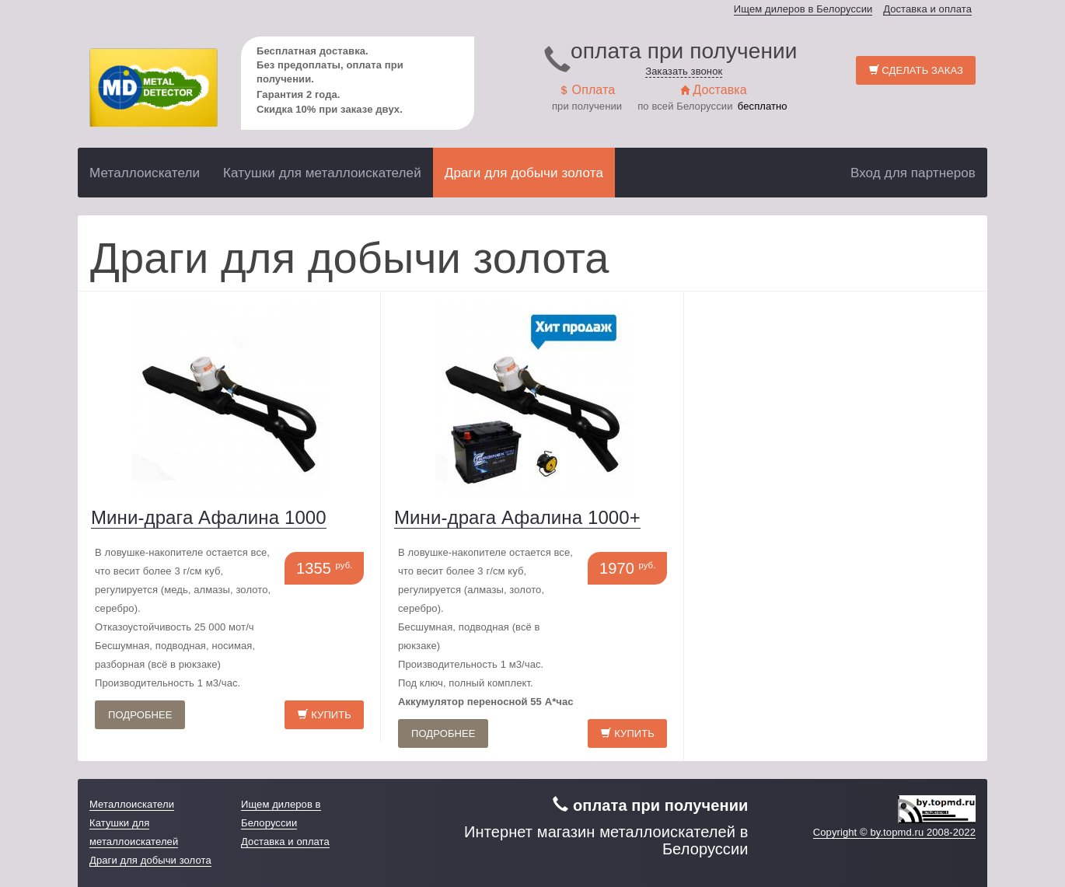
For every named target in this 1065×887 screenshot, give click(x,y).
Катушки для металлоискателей (322, 173)
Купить (324, 715)
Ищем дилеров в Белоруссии (803, 9)
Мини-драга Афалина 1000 (208, 517)
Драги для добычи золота (524, 173)
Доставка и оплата (927, 9)
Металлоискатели (144, 173)
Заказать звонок (683, 71)
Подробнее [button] (140, 715)
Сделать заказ (916, 70)
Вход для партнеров (913, 173)
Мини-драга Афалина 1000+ (517, 517)
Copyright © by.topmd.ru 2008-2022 (894, 832)
